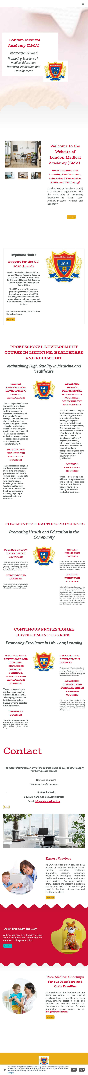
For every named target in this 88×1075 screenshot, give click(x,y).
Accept (74, 1070)
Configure (11, 1073)
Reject (82, 1070)
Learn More (50, 897)
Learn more (71, 217)
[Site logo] (44, 1061)
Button (6, 807)
